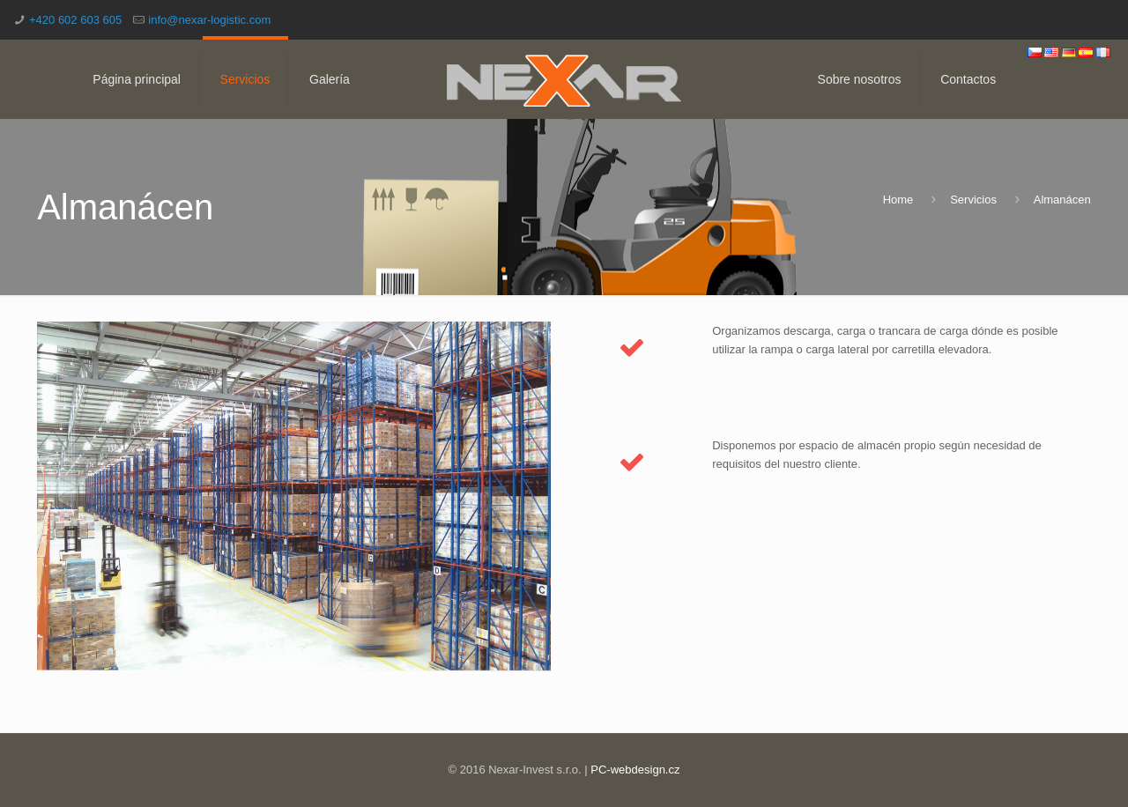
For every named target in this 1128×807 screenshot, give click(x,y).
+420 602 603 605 (75, 19)
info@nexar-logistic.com (209, 19)
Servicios (973, 199)
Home (898, 199)
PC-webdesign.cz (634, 769)
